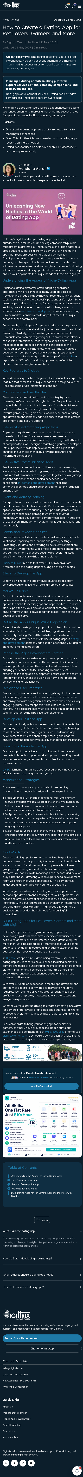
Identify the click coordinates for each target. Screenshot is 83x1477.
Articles (15, 19)
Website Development (15, 1412)
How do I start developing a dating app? (42, 1258)
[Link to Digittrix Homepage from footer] (16, 1318)
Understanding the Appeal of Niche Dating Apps (36, 1176)
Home (6, 19)
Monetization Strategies (24, 1188)
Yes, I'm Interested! (41, 1086)
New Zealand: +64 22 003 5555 (19, 1380)
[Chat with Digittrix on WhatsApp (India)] (67, 5)
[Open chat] (77, 1471)
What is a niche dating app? (42, 1231)
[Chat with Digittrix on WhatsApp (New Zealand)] (73, 5)
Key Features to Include (25, 1180)
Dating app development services (27, 94)
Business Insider (13, 563)
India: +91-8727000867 (15, 1374)
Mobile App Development (16, 1419)
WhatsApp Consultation (15, 1386)
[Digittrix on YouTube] (31, 1463)
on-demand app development (36, 482)
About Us (8, 1406)
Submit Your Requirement (21, 1338)
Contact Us (9, 1431)
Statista (71, 356)
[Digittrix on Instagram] (22, 1463)
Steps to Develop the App (25, 1184)
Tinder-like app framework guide (42, 97)
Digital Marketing (12, 1425)
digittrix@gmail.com (15, 1035)
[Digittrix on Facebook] (14, 1463)
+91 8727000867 (54, 1031)
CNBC (7, 769)
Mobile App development (41, 1073)
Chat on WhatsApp (42, 1348)
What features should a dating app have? (42, 1275)
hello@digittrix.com (13, 1368)
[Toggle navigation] (80, 6)
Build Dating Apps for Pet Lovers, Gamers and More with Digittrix (41, 1194)
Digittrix (10, 958)
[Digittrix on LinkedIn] (6, 1463)
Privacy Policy (10, 1437)
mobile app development (36, 311)
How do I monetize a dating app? (42, 1287)
